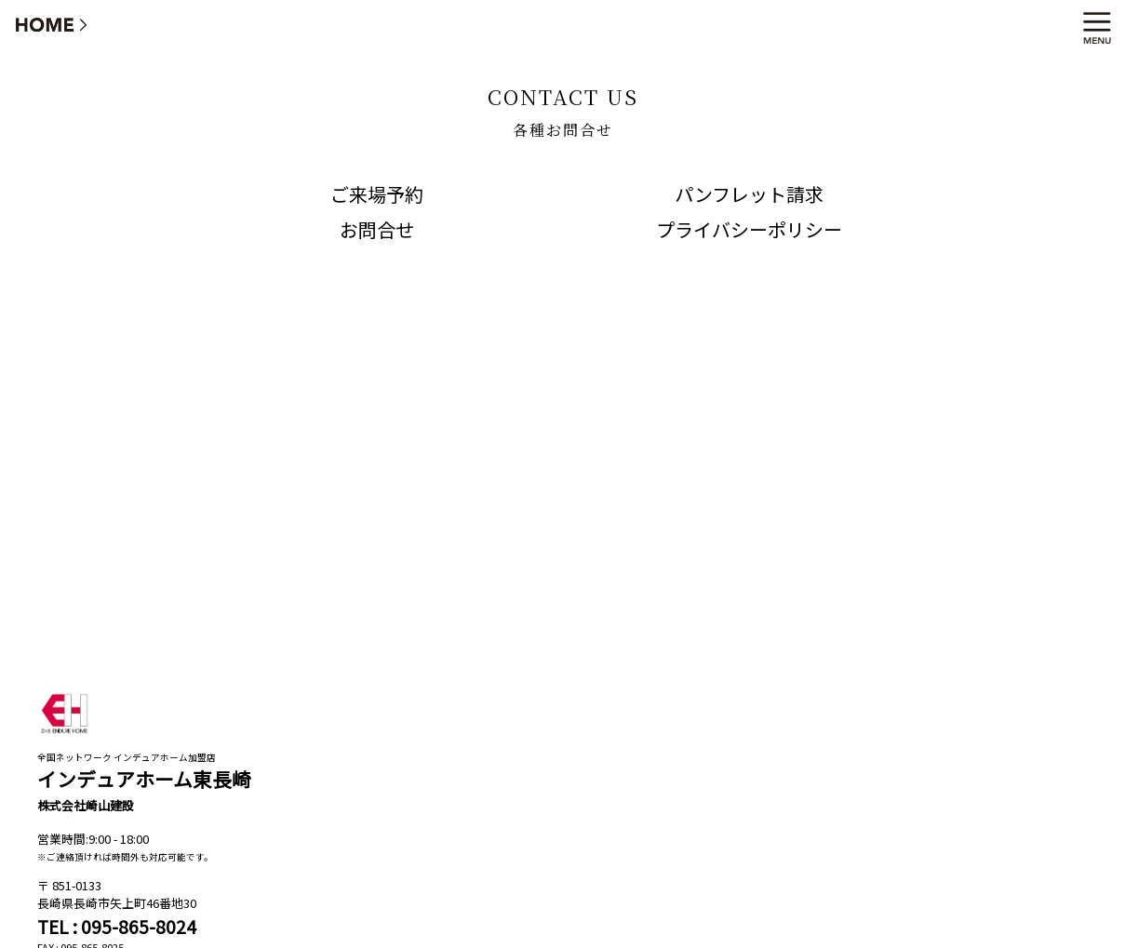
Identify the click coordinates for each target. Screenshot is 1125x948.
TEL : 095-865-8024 (116, 927)
